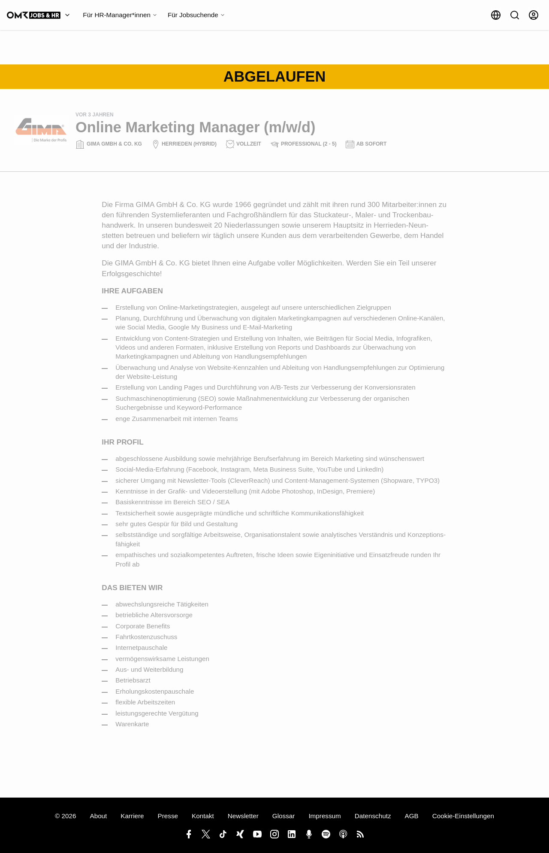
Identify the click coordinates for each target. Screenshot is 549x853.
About (98, 815)
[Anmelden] (533, 15)
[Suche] (514, 15)
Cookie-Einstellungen (463, 815)
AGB (412, 815)
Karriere (132, 815)
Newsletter (243, 815)
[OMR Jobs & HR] (40, 15)
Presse (168, 815)
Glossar (283, 815)
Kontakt (203, 815)
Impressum (324, 815)
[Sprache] (495, 15)
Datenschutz (373, 815)
